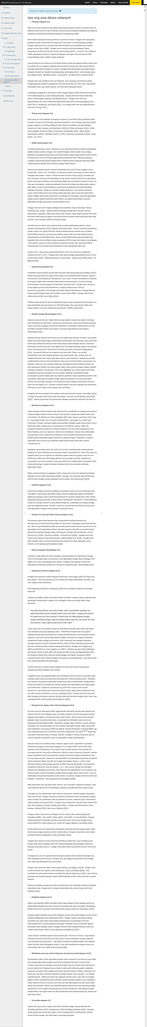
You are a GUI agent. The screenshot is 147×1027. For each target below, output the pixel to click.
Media (113, 2)
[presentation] (84, 731)
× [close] (95, 11)
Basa (95, 2)
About (87, 2)
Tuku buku (135, 2)
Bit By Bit (16, 3)
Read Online (123, 2)
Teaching (104, 2)
